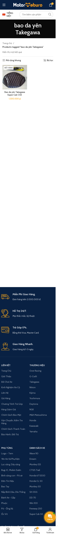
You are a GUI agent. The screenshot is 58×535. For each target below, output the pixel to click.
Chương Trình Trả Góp (12, 403)
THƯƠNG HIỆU (37, 365)
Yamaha (33, 431)
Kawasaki (33, 425)
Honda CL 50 (36, 481)
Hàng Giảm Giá (8, 409)
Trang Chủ (6, 370)
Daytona (33, 403)
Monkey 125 (35, 464)
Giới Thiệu (6, 376)
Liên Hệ (4, 392)
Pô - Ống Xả (7, 508)
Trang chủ (7, 43)
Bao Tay (5, 486)
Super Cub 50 (36, 514)
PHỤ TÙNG (7, 448)
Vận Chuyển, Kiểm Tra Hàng (12, 422)
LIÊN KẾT (5, 365)
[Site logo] (27, 4)
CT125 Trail (34, 470)
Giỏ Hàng (5, 398)
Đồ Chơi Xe (6, 381)
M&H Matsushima (38, 414)
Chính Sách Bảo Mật (11, 414)
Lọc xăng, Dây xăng (10, 464)
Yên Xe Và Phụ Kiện (10, 458)
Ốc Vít (4, 514)
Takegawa (34, 381)
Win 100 (33, 503)
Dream (32, 458)
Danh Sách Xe (37, 448)
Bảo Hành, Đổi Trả (10, 434)
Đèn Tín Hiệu (7, 481)
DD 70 (32, 497)
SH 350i (33, 492)
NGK (31, 409)
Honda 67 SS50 (37, 475)
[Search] (36, 14)
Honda (32, 420)
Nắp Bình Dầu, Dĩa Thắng (13, 492)
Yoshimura (34, 398)
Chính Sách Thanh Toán (13, 428)
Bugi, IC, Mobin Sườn (11, 470)
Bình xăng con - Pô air (12, 475)
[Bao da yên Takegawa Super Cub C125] (14, 77)
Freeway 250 (35, 508)
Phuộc (4, 503)
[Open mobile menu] (4, 5)
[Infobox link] (27, 297)
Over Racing (35, 370)
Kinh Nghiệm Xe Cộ (10, 387)
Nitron (32, 387)
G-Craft (33, 376)
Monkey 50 (35, 486)
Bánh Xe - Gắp (8, 497)
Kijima (32, 392)
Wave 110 (33, 453)
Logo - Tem (7, 453)
